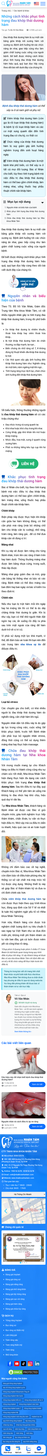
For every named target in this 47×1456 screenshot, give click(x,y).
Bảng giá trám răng (14, 1304)
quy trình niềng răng (30, 1441)
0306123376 (19, 1156)
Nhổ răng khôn (12, 1355)
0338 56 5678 (28, 1171)
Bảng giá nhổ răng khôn (16, 1289)
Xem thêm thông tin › (23, 1032)
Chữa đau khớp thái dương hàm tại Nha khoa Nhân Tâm (25, 219)
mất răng (29, 1433)
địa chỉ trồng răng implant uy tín (14, 1388)
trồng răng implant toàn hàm (29, 1404)
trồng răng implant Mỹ (10, 1412)
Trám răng (10, 1350)
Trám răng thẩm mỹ (14, 1345)
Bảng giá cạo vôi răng (15, 1299)
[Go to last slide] (6, 1211)
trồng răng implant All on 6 (12, 1400)
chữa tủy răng (8, 1425)
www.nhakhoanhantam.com (23, 1178)
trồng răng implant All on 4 (34, 1400)
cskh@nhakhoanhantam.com (22, 1175)
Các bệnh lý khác (21, 11)
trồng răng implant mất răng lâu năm (15, 1417)
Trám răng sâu (12, 1340)
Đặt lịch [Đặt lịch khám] (18, 1449)
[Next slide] (40, 1211)
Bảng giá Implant (13, 1274)
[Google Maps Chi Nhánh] (23, 1194)
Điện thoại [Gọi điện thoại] (8, 1449)
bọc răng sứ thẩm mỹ (22, 1437)
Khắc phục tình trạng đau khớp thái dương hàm (25, 213)
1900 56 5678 (16, 1171)
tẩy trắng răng (30, 1421)
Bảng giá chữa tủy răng (16, 1309)
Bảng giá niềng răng (14, 1284)
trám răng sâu (8, 1433)
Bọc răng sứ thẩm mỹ (15, 1330)
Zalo (28, 1449)
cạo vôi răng (7, 1429)
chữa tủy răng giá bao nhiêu (25, 1425)
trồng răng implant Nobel (32, 1408)
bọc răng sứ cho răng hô (11, 1441)
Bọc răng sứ (11, 1325)
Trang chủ (6, 11)
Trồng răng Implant (14, 1320)
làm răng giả (7, 1437)
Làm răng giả (11, 1335)
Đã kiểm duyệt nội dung (28, 1003)
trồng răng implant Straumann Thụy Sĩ (16, 1392)
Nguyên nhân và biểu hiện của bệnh (22, 207)
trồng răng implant (9, 1404)
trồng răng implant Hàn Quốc (13, 1396)
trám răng (19, 1433)
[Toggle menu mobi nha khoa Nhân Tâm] (42, 3)
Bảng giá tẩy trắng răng (16, 1294)
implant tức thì (37, 1417)
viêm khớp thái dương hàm (25, 898)
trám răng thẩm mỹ (34, 1429)
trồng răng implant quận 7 (12, 1408)
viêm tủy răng (19, 1429)
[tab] (22, 1222)
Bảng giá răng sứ (13, 1279)
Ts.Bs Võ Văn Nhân (15, 30)
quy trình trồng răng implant (12, 1421)
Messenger (39, 1449)
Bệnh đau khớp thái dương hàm (19, 105)
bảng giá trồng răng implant (12, 1383)
